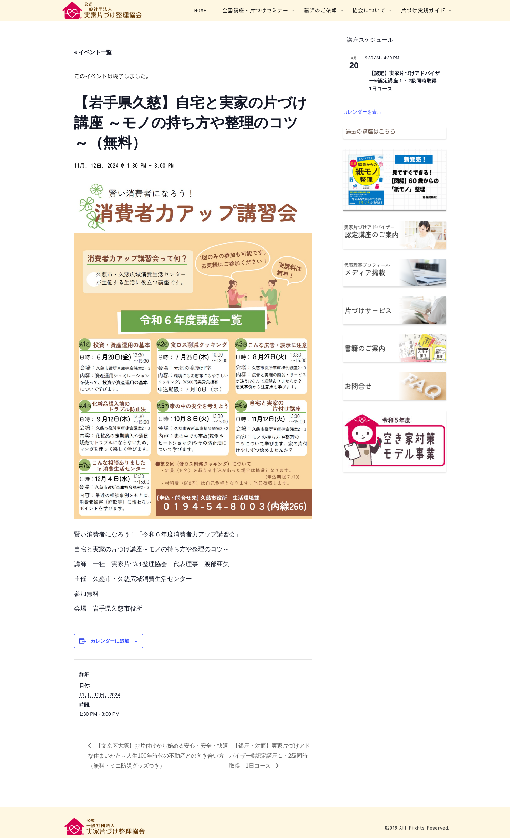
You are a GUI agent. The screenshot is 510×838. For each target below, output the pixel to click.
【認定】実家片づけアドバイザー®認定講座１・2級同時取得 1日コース (405, 80)
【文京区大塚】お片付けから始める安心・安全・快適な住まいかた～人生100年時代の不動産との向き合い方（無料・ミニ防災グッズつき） (158, 756)
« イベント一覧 (93, 52)
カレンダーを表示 (362, 112)
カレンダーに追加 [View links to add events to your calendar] (110, 641)
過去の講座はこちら (370, 131)
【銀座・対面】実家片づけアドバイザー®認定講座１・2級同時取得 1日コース (269, 756)
